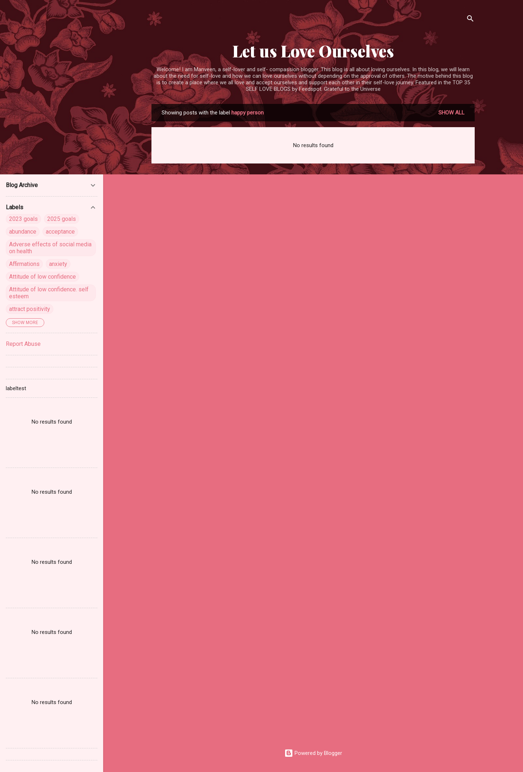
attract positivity (29, 309)
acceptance (60, 231)
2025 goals (61, 218)
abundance (22, 231)
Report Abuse (23, 343)
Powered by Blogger (313, 753)
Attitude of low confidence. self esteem (49, 293)
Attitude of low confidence (42, 276)
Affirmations (24, 263)
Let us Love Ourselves (313, 50)
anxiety (58, 263)
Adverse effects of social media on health (50, 248)
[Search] (470, 20)
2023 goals (23, 218)
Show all (451, 112)
